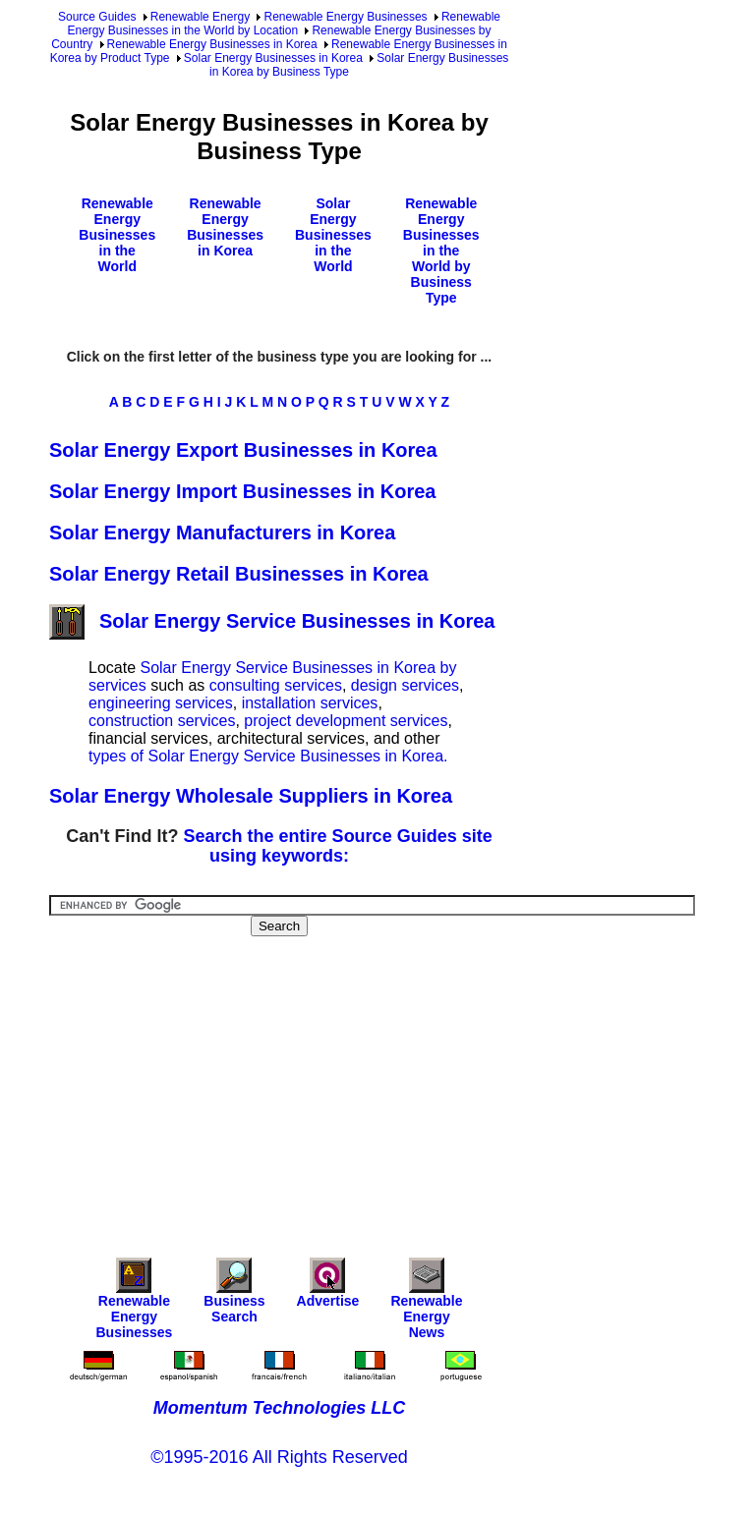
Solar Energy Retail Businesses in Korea (239, 574)
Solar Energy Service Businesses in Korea (271, 621)
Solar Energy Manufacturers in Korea (222, 532)
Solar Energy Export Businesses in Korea (243, 450)
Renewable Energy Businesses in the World (117, 235)
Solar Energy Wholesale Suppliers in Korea (250, 796)
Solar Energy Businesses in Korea (273, 58)
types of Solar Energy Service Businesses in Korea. (268, 756)
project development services (345, 720)
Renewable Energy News (426, 1303)
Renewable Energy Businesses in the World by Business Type (441, 251)
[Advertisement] (402, 1083)
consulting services (275, 685)
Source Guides (97, 17)
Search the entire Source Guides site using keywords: (338, 846)
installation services (310, 703)
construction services (161, 720)
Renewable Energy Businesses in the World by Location (283, 23)
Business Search (233, 1295)
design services (405, 685)
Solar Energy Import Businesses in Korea (242, 491)
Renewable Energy (200, 17)
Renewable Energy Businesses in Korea (212, 44)
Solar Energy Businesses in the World (333, 235)
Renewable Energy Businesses (345, 17)
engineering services (160, 703)
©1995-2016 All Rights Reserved (278, 1457)
